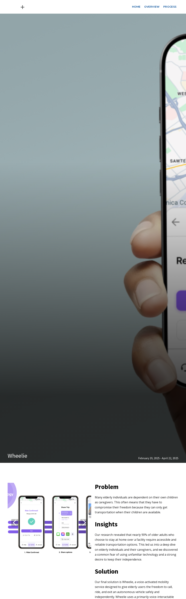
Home (136, 6)
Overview (152, 6)
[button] (15, 523)
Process (170, 6)
